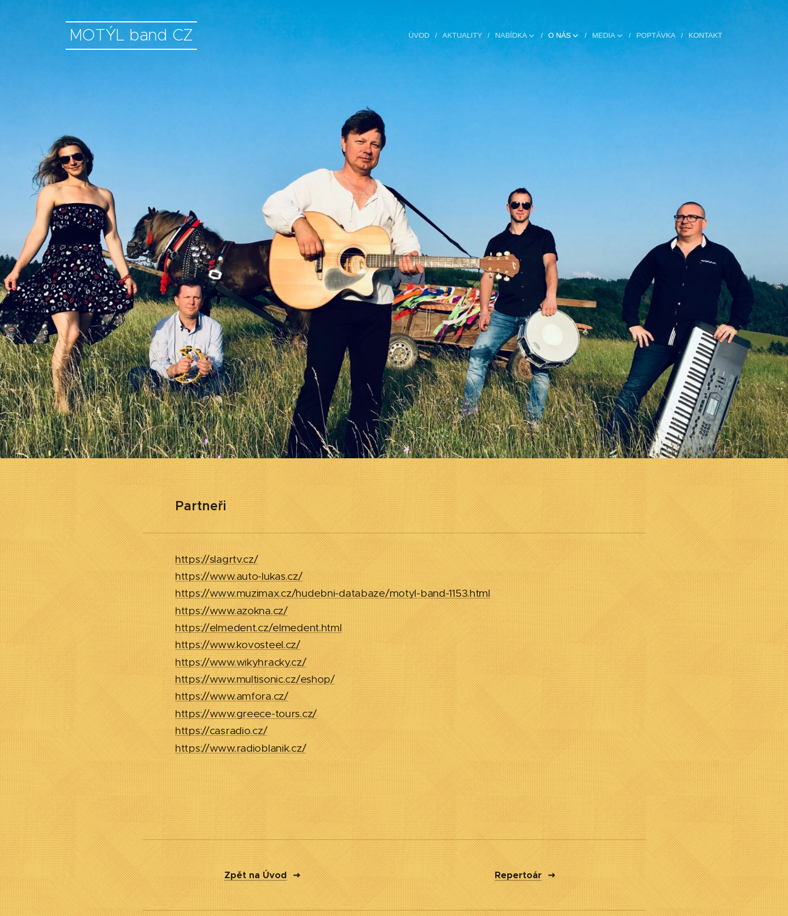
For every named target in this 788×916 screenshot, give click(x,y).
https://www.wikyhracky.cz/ (240, 661)
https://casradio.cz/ (221, 730)
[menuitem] (423, 35)
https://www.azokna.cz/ (231, 610)
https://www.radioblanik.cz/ (240, 747)
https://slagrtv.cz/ (216, 558)
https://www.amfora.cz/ (231, 696)
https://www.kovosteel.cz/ (237, 644)
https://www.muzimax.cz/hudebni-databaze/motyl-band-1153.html (332, 593)
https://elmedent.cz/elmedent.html (258, 627)
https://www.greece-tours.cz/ (246, 713)
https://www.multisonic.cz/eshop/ (255, 679)
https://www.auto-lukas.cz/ (239, 576)
